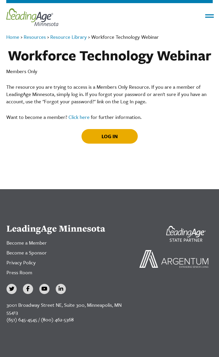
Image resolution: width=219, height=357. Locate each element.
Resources (35, 36)
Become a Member (27, 242)
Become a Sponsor (27, 252)
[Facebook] (28, 289)
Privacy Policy (21, 262)
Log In (110, 136)
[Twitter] (12, 289)
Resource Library (68, 36)
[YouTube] (44, 289)
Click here (79, 116)
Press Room (19, 272)
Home (12, 36)
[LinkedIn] (61, 289)
